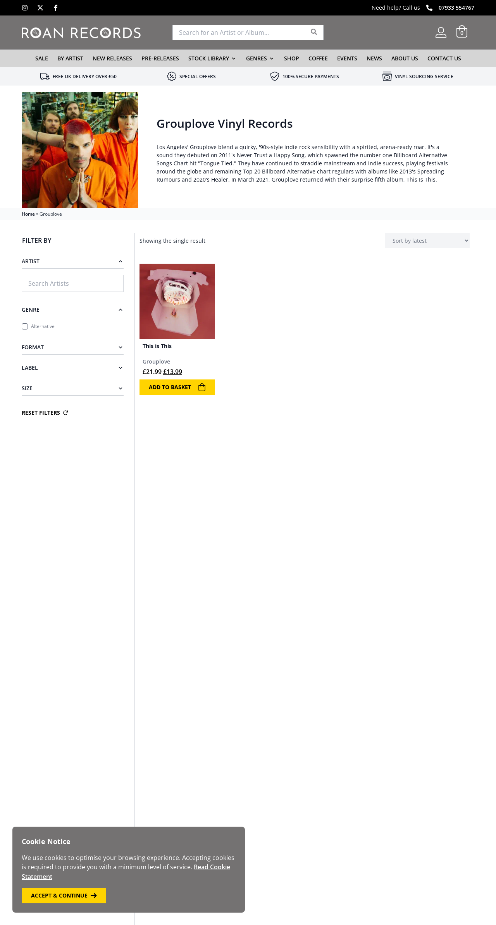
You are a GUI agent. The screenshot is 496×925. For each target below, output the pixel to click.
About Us (404, 58)
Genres (256, 58)
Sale (41, 58)
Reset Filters (45, 412)
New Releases (112, 58)
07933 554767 (456, 7)
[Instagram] (25, 8)
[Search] (314, 32)
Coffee (318, 58)
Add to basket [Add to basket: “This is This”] (177, 387)
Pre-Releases (160, 58)
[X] (40, 8)
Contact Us (444, 58)
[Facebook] (56, 8)
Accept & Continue (64, 895)
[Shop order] (427, 240)
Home (28, 214)
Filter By (36, 240)
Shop (291, 58)
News (374, 58)
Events (347, 58)
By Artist (70, 58)
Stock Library (208, 58)
